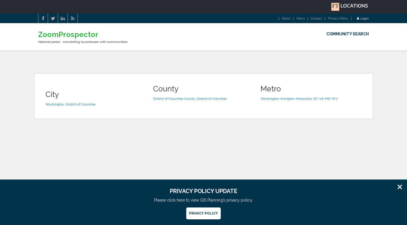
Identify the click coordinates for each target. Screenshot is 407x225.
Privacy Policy (338, 18)
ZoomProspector (68, 35)
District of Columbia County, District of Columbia (190, 99)
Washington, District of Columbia (71, 104)
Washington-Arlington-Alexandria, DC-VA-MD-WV (299, 99)
